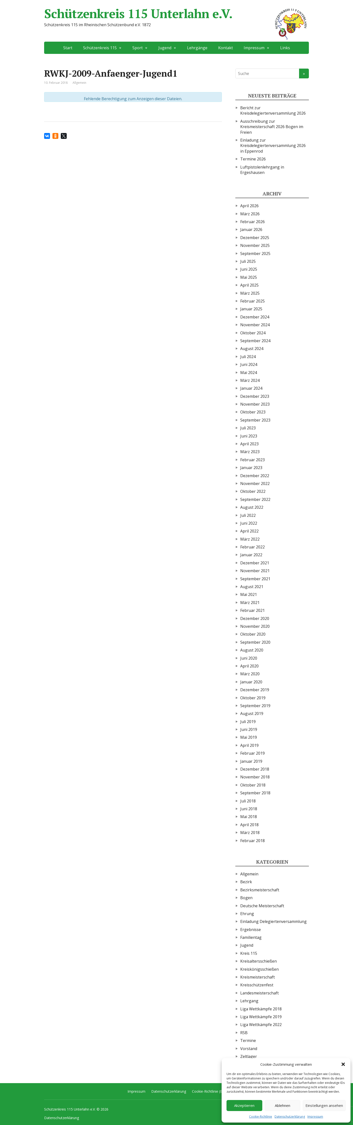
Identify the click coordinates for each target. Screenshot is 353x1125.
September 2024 (255, 340)
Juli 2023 (248, 428)
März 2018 (250, 832)
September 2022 (255, 499)
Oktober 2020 (252, 634)
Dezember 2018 (254, 769)
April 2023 (249, 444)
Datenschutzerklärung (290, 1116)
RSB (244, 1032)
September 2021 (255, 578)
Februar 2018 (252, 840)
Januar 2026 (251, 229)
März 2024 (250, 380)
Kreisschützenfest (256, 985)
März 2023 (250, 451)
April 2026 (249, 205)
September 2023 (255, 420)
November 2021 (255, 570)
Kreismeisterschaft (257, 977)
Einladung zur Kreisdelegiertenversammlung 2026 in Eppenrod (273, 145)
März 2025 (250, 293)
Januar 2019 (251, 761)
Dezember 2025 (254, 237)
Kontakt (225, 47)
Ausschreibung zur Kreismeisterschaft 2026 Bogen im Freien (271, 127)
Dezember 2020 (254, 618)
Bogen (246, 897)
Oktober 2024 (252, 333)
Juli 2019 (248, 721)
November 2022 (255, 483)
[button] (343, 1064)
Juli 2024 (248, 356)
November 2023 (255, 404)
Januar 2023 (251, 467)
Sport (137, 47)
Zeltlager (248, 1056)
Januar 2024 (251, 388)
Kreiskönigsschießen (259, 969)
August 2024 (251, 348)
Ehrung (247, 913)
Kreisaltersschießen (258, 961)
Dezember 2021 (254, 563)
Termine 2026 (253, 159)
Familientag (251, 937)
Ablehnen (282, 1105)
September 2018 (255, 793)
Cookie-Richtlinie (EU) (209, 1091)
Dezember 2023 (254, 396)
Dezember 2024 (254, 317)
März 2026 (250, 214)
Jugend (164, 47)
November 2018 (255, 777)
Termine (248, 1040)
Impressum (315, 1116)
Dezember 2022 (254, 475)
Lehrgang (249, 1001)
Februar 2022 (252, 547)
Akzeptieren (244, 1105)
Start (67, 47)
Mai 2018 (248, 816)
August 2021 (251, 586)
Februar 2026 (252, 221)
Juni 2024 (248, 364)
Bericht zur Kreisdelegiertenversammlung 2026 (273, 110)
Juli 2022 (248, 515)
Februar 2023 (252, 459)
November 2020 (255, 626)
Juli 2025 (248, 261)
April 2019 (249, 745)
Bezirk (246, 881)
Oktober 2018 (252, 785)
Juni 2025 (248, 269)
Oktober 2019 (252, 698)
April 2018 (249, 824)
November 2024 (255, 324)
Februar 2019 (252, 753)
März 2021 (250, 602)
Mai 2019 (248, 737)
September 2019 (255, 705)
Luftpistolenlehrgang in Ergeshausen (262, 169)
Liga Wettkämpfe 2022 (261, 1024)
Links (285, 47)
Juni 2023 (248, 436)
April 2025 (249, 285)
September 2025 (255, 253)
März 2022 (250, 539)
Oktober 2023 (252, 412)
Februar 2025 (252, 301)
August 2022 (251, 507)
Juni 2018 (248, 808)
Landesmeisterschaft (259, 993)
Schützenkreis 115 (100, 47)
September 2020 (255, 642)
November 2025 (255, 245)
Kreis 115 (248, 953)
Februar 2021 (252, 610)
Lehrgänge (197, 47)
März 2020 (250, 674)
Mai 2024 (248, 372)
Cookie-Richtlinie (260, 1116)
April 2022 (249, 531)
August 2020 (251, 650)
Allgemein (249, 874)
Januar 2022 (251, 554)
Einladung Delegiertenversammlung (273, 921)
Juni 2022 (248, 523)
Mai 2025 (248, 277)
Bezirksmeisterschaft (259, 890)
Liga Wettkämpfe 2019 (261, 1016)
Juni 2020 (248, 658)
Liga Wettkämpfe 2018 (261, 1009)
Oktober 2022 (252, 491)
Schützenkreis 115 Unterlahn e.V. (176, 13)
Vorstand (248, 1048)
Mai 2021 (248, 594)
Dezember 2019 (254, 689)
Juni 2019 (248, 729)
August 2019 (251, 713)
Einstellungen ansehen (324, 1105)
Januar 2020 (251, 682)
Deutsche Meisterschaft (262, 905)
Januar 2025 (251, 309)
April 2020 (249, 666)
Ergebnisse (250, 929)
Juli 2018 (248, 801)
